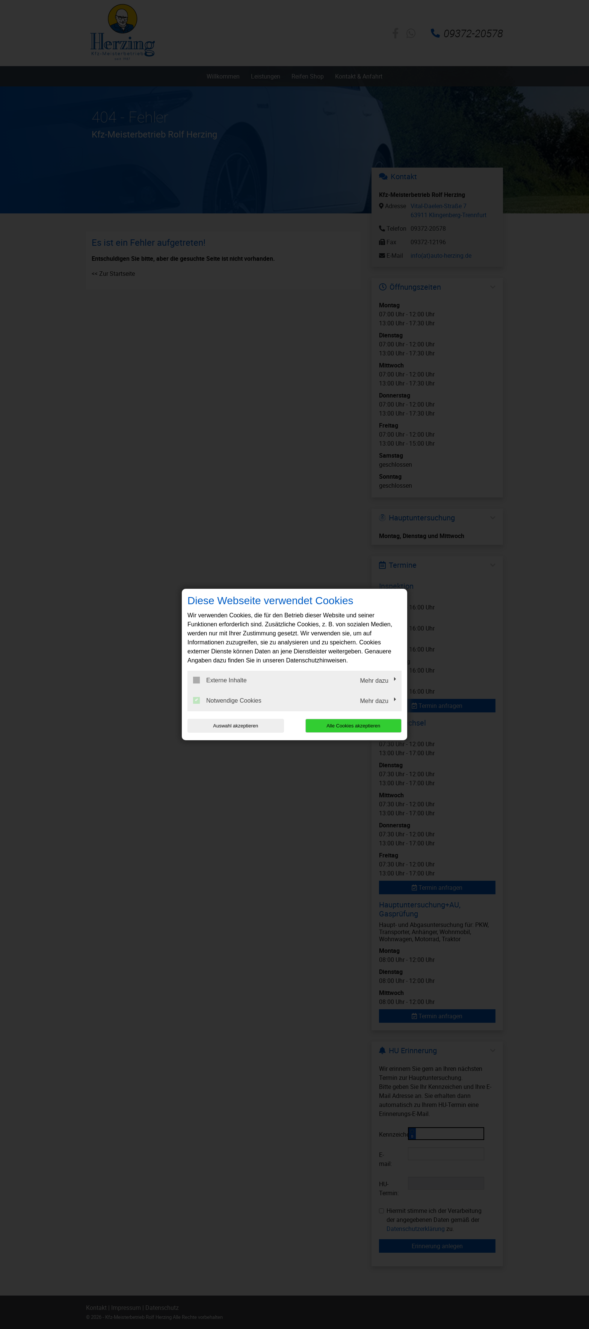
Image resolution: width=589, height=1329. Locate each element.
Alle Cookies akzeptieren (353, 726)
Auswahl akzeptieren (235, 726)
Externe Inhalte (220, 680)
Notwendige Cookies (227, 700)
